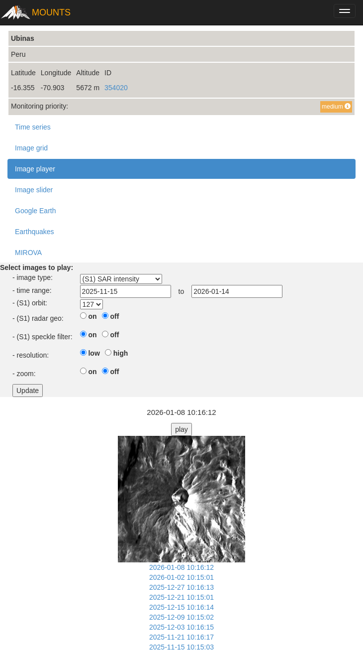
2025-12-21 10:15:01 (181, 597)
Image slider (34, 190)
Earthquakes (34, 232)
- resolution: (30, 355)
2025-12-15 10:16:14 (181, 607)
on (92, 316)
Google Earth (35, 211)
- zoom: (24, 374)
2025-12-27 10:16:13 (181, 587)
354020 (116, 88)
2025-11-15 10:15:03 (181, 647)
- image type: (32, 277)
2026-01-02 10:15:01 (181, 577)
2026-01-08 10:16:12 (181, 567)
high (120, 353)
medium (336, 106)
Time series (33, 127)
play (181, 429)
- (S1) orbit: (29, 303)
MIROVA (28, 253)
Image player (35, 169)
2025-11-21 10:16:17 (181, 637)
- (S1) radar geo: (38, 318)
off (114, 316)
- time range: (32, 290)
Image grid (31, 148)
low (93, 353)
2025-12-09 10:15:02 (181, 617)
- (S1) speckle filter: (42, 337)
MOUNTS (51, 12)
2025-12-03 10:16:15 (181, 627)
